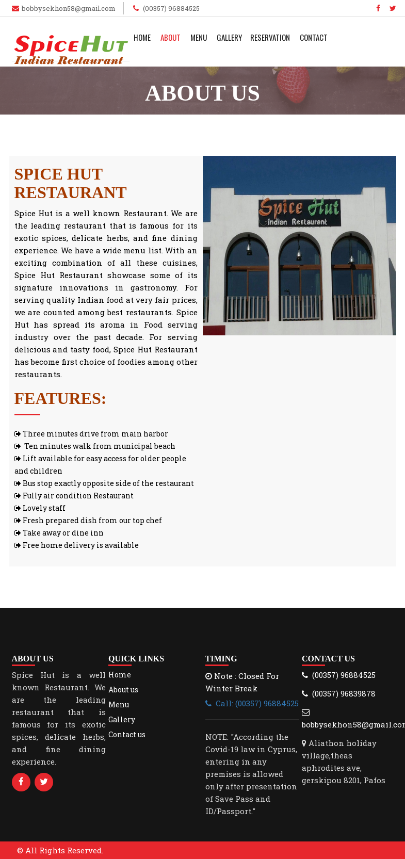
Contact (314, 37)
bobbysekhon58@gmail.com (69, 8)
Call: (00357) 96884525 (252, 703)
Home (142, 37)
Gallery (229, 37)
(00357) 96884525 (170, 8)
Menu (198, 37)
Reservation (270, 37)
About (170, 37)
